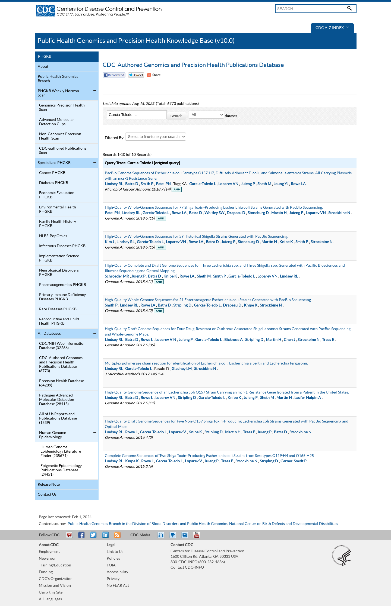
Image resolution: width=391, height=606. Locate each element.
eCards (186, 537)
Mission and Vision (55, 586)
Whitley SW (214, 213)
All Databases (49, 334)
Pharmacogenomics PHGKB (62, 285)
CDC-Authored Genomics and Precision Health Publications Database (193, 65)
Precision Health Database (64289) (61, 383)
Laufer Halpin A (307, 398)
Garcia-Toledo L (202, 184)
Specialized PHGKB (54, 163)
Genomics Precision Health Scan (62, 108)
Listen (161, 537)
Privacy (113, 579)
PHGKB (44, 57)
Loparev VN (228, 184)
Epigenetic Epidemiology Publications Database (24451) (61, 470)
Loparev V (177, 432)
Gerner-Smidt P (293, 461)
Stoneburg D (258, 213)
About (43, 67)
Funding (46, 572)
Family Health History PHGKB (57, 224)
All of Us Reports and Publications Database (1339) (58, 418)
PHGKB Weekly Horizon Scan (58, 93)
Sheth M (264, 184)
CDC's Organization (55, 579)
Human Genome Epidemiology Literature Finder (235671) (60, 451)
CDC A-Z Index (332, 28)
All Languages (50, 599)
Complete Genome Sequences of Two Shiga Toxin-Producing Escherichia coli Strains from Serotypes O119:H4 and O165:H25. (210, 456)
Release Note (49, 484)
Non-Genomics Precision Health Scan (60, 136)
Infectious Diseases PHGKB (62, 246)
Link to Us (115, 552)
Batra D (131, 184)
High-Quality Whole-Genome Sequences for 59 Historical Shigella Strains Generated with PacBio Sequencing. (196, 236)
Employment (49, 552)
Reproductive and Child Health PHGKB (59, 321)
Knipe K (286, 242)
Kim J (109, 242)
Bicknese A (233, 340)
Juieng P (248, 184)
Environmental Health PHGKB (57, 209)
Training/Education (55, 565)
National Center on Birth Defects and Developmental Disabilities (283, 524)
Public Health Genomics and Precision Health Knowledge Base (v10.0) (136, 40)
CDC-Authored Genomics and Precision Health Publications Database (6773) (61, 364)
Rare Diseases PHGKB (58, 309)
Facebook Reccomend (114, 75)
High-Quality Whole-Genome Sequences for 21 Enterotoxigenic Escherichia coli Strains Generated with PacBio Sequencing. (208, 300)
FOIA (111, 565)
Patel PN (163, 184)
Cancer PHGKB (52, 173)
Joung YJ (281, 184)
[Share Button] (153, 75)
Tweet (94, 537)
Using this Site (50, 592)
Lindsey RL (114, 184)
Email (69, 537)
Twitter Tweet (136, 75)
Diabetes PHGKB (53, 183)
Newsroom (48, 558)
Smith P (147, 184)
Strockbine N (339, 213)
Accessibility (117, 572)
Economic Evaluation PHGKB (56, 195)
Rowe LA (298, 184)
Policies (113, 558)
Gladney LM (182, 369)
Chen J (289, 340)
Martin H (279, 213)
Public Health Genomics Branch (58, 79)
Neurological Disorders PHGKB (59, 273)
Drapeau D (236, 213)
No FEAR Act (118, 586)
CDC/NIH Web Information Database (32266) (62, 346)
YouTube (199, 537)
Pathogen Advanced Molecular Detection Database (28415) (56, 400)
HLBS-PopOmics (53, 236)
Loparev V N (165, 340)
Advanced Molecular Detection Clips (56, 122)
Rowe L (147, 340)
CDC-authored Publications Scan (62, 151)
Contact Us (47, 495)
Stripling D (182, 305)
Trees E (328, 340)
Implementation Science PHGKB (59, 258)
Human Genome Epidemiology (52, 435)
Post (104, 537)
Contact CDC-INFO (187, 567)
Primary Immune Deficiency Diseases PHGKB (62, 297)
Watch (173, 537)
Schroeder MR (117, 276)
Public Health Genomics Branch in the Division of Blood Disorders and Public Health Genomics (148, 524)
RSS (116, 537)
